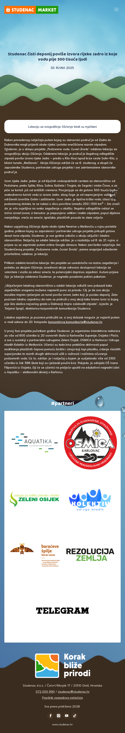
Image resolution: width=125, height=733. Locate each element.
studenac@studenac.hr (74, 691)
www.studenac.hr (62, 724)
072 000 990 (45, 691)
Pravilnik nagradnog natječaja (62, 697)
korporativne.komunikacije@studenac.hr (75, 322)
